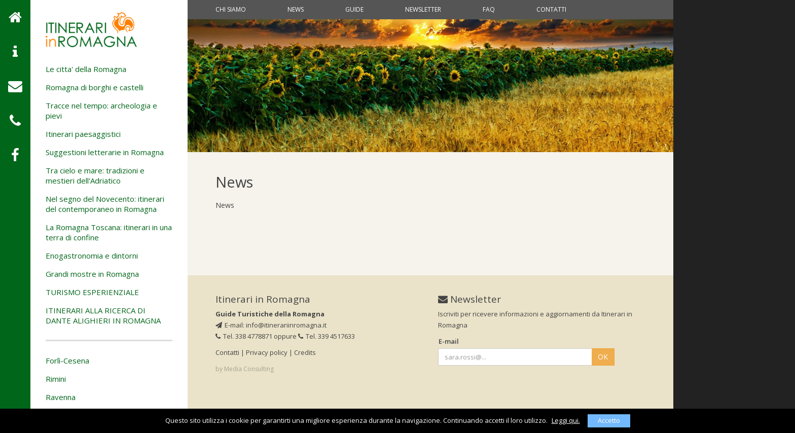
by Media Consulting (244, 369)
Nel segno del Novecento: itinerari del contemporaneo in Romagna (105, 204)
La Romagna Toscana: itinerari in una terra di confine (109, 232)
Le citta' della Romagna (86, 69)
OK (603, 357)
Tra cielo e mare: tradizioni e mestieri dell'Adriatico (95, 175)
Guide (354, 9)
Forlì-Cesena (67, 360)
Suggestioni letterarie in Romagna (105, 152)
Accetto (609, 420)
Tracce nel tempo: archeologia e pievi (101, 110)
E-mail (449, 341)
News (295, 9)
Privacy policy (266, 352)
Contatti (551, 9)
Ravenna (61, 397)
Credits (305, 352)
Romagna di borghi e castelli (94, 87)
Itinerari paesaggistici (83, 134)
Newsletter (423, 9)
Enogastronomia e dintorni (92, 255)
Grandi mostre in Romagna (92, 274)
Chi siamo (230, 9)
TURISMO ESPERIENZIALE (92, 292)
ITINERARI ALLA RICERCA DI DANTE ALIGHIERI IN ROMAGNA (103, 315)
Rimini (56, 379)
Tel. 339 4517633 (326, 336)
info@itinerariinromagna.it (286, 325)
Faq (489, 9)
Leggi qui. (566, 420)
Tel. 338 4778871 (243, 336)
